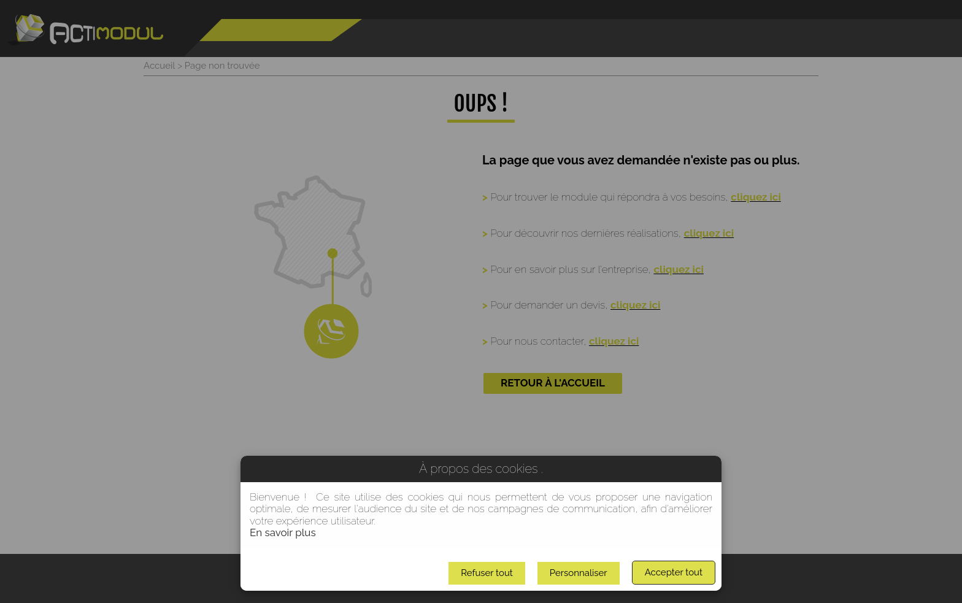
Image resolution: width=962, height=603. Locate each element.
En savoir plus (283, 532)
